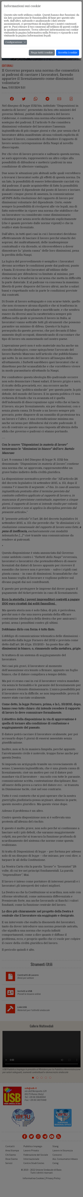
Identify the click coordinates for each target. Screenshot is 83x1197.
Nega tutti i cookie (42, 52)
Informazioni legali (39, 35)
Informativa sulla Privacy (42, 32)
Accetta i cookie (67, 52)
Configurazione (13, 42)
